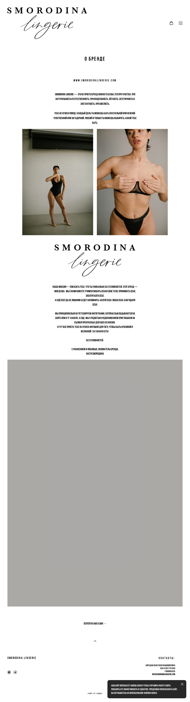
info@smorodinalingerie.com (163, 674)
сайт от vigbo (95, 693)
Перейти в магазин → (95, 623)
